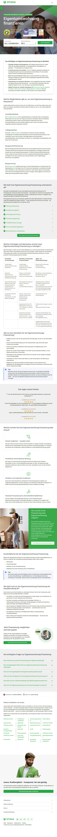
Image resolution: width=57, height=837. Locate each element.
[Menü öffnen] (52, 2)
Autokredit (6, 733)
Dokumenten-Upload (38, 87)
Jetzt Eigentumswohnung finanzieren (28, 235)
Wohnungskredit (22, 733)
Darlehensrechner (8, 719)
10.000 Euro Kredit (47, 723)
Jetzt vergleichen (45, 42)
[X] (31, 819)
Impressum (10, 823)
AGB (5, 823)
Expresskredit (7, 723)
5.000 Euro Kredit (8, 725)
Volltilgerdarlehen (15, 133)
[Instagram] (24, 819)
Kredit (31, 729)
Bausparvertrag (11, 166)
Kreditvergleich (46, 729)
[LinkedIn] (21, 819)
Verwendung (7, 41)
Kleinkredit (20, 739)
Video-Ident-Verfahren (20, 89)
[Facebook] (28, 819)
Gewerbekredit (46, 725)
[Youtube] (17, 819)
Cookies (24, 823)
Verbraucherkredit (35, 725)
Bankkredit (20, 723)
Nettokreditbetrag (25, 41)
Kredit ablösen (46, 719)
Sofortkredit (7, 739)
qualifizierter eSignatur (35, 89)
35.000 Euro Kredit (8, 735)
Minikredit (20, 729)
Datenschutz (17, 823)
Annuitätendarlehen (12, 117)
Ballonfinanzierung (35, 723)
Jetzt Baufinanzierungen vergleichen (28, 791)
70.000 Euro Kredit (47, 733)
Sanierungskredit (34, 733)
